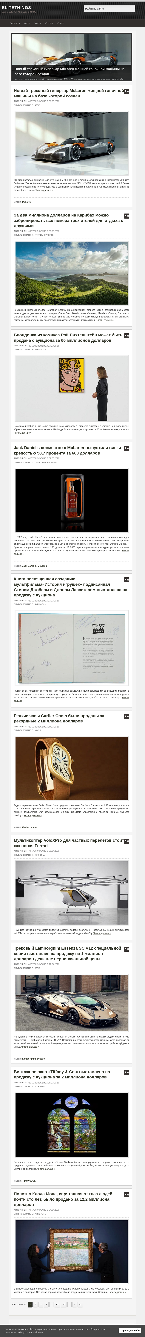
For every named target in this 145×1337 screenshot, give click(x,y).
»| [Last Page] (80, 1304)
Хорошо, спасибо (130, 1330)
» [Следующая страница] (74, 1304)
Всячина (39, 855)
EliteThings (16, 7)
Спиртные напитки (45, 462)
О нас (60, 23)
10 (57, 1304)
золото (34, 827)
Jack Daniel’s (29, 566)
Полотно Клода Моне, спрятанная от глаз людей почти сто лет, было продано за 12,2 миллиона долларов (63, 1199)
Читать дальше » (44, 190)
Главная (15, 23)
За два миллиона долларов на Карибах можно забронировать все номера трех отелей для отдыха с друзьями (68, 220)
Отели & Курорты (44, 235)
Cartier (26, 827)
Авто (27, 23)
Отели (49, 23)
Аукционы (40, 350)
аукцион (41, 1058)
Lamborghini (29, 1058)
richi (24, 101)
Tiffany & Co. (29, 1181)
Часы (37, 23)
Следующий (127, 56)
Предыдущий (15, 56)
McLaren (26, 202)
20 (63, 1304)
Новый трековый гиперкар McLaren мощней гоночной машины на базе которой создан (70, 71)
